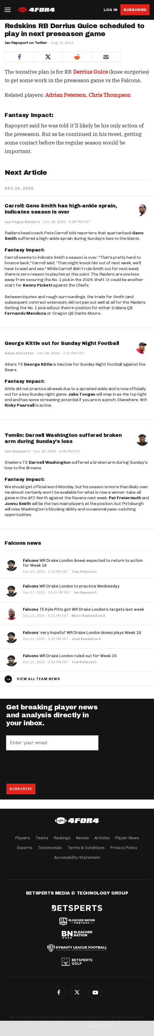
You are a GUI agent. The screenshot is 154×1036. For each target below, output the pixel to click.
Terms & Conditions (86, 847)
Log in (110, 10)
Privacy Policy (123, 847)
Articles (102, 838)
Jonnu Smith (18, 503)
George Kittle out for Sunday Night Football (62, 343)
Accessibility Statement (77, 857)
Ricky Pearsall (20, 405)
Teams (41, 838)
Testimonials (50, 847)
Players (22, 838)
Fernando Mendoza (25, 313)
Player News (127, 838)
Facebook (58, 992)
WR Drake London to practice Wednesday (71, 586)
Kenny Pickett (37, 285)
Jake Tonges (81, 394)
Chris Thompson (109, 95)
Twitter (77, 992)
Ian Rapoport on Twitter (26, 43)
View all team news (38, 679)
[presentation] (52, 767)
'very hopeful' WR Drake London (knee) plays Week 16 (82, 632)
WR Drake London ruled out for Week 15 (70, 655)
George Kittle (38, 364)
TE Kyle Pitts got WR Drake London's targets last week (83, 609)
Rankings (62, 838)
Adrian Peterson (65, 95)
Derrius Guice (90, 71)
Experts (24, 847)
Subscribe (134, 10)
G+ (95, 992)
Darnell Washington (50, 462)
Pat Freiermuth (125, 497)
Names (82, 838)
